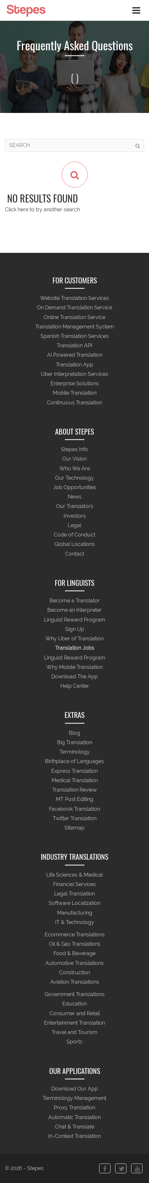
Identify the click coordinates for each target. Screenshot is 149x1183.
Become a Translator (75, 601)
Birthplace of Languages (74, 761)
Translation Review (74, 790)
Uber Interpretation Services (74, 374)
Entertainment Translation (74, 1023)
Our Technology (74, 478)
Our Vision (74, 459)
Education (74, 1004)
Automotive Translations (74, 963)
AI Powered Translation (74, 355)
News (75, 497)
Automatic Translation (74, 1117)
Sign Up (74, 629)
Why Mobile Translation (74, 667)
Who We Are (74, 468)
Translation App (74, 365)
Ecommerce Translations (75, 934)
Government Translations (75, 995)
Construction (74, 972)
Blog (74, 733)
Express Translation (74, 771)
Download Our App (74, 1089)
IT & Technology (74, 922)
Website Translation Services (74, 298)
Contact (74, 554)
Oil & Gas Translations (74, 944)
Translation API (74, 346)
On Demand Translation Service (74, 308)
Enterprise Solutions (75, 384)
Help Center (74, 686)
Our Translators (74, 506)
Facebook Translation (74, 809)
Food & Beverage (74, 954)
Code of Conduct (74, 535)
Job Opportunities (74, 487)
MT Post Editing (74, 799)
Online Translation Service (74, 317)
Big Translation (74, 742)
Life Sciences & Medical (74, 875)
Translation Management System (74, 327)
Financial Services (74, 884)
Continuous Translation (74, 403)
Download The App (74, 676)
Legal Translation (74, 894)
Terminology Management (74, 1098)
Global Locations (74, 544)
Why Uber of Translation (74, 639)
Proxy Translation (74, 1108)
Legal (74, 525)
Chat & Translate (74, 1127)
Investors (75, 516)
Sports (74, 1042)
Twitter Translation (75, 818)
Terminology (74, 752)
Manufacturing (74, 913)
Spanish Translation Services (74, 336)
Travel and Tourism (74, 1032)
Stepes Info (74, 450)
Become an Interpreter (74, 610)
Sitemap (74, 828)
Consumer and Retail (75, 1013)
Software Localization (74, 903)
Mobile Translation (75, 393)
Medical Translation (75, 780)
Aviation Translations (74, 982)
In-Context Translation (74, 1136)
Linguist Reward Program (74, 620)
